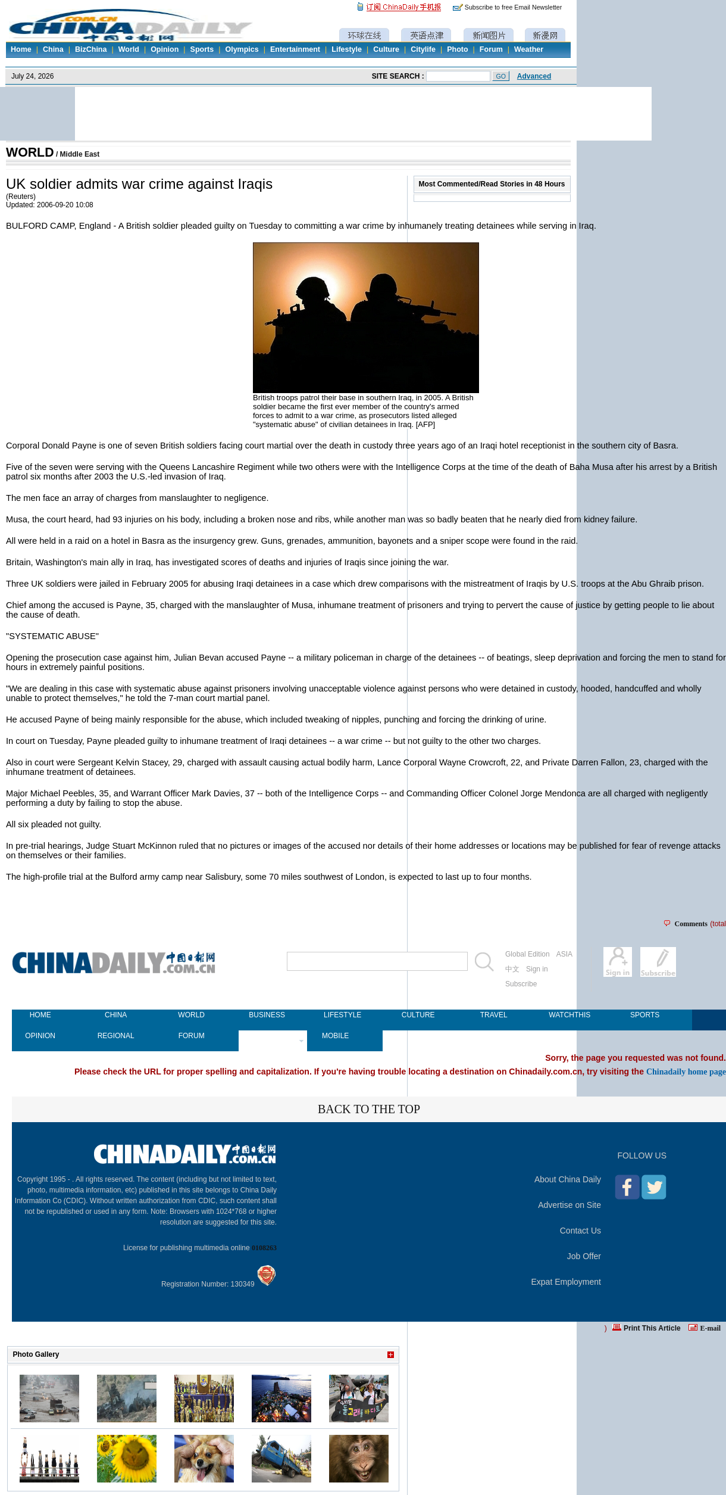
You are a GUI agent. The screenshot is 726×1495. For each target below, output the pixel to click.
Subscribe (521, 984)
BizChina (91, 49)
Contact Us (580, 1230)
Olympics (241, 49)
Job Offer (584, 1256)
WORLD (30, 152)
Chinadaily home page (686, 1071)
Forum (491, 49)
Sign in (537, 969)
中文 (512, 969)
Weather (528, 49)
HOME (40, 1015)
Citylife (423, 49)
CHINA (116, 1015)
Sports (202, 49)
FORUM (192, 1036)
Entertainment (295, 49)
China (53, 49)
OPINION (40, 1036)
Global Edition (527, 954)
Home (21, 49)
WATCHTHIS (569, 1015)
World (128, 49)
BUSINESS (267, 1015)
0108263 (264, 1248)
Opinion (165, 49)
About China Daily (567, 1179)
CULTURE (418, 1015)
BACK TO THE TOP (369, 1109)
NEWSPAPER (266, 1036)
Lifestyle (346, 49)
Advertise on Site (569, 1205)
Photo (457, 49)
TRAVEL (494, 1015)
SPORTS (644, 1015)
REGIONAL (116, 1036)
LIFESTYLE (342, 1015)
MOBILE (335, 1036)
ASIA (564, 954)
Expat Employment (566, 1282)
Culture (386, 49)
